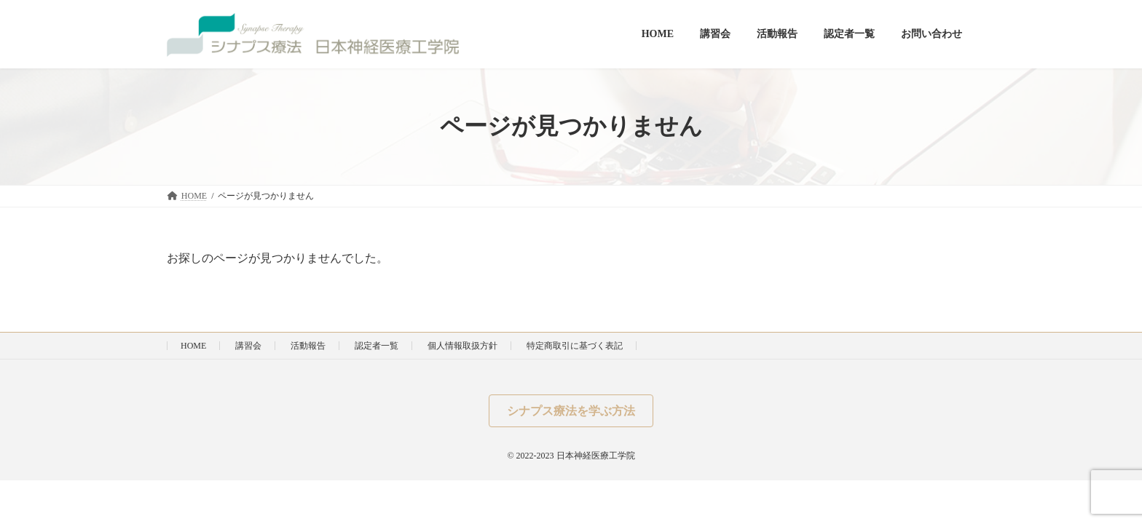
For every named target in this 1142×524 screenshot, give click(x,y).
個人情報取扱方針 (462, 346)
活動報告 (308, 346)
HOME (193, 346)
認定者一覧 (376, 346)
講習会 (248, 346)
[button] (571, 410)
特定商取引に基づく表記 (575, 346)
